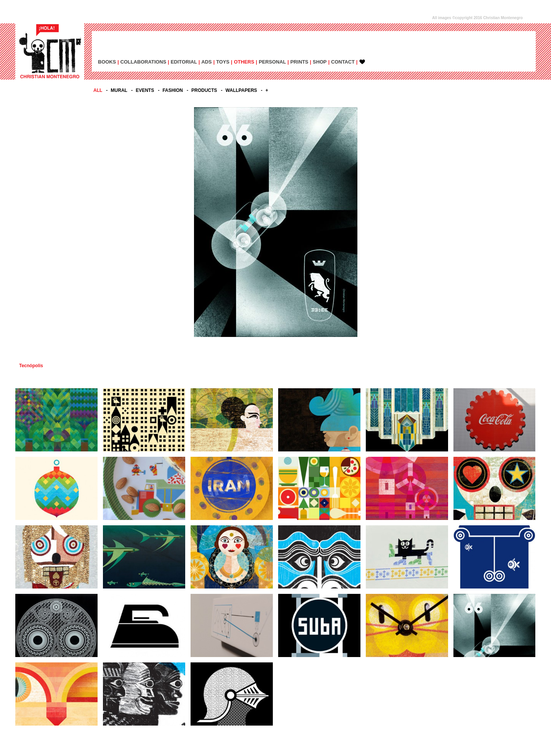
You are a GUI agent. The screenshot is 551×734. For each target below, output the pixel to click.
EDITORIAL (184, 62)
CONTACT (343, 62)
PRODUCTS (204, 90)
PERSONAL (272, 62)
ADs (206, 62)
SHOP (319, 62)
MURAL (119, 90)
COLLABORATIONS (143, 62)
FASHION (173, 90)
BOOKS (107, 62)
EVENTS (145, 90)
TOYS (223, 62)
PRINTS (299, 62)
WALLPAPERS (241, 90)
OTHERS (244, 62)
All (97, 90)
